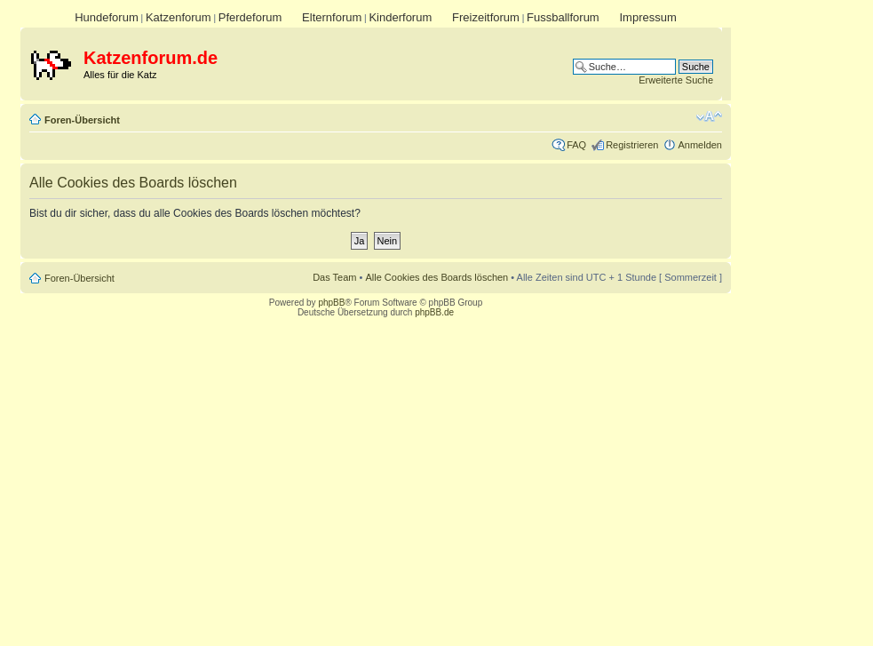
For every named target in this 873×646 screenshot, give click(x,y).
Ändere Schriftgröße (709, 116)
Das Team (334, 277)
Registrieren (632, 145)
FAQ (576, 145)
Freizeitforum (486, 17)
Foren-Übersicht (82, 120)
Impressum (647, 17)
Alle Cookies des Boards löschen (436, 277)
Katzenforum (178, 17)
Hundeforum (107, 17)
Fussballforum (563, 17)
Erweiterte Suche (676, 80)
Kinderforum (400, 17)
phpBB (331, 302)
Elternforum (331, 17)
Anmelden (700, 145)
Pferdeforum (250, 17)
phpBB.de (434, 312)
